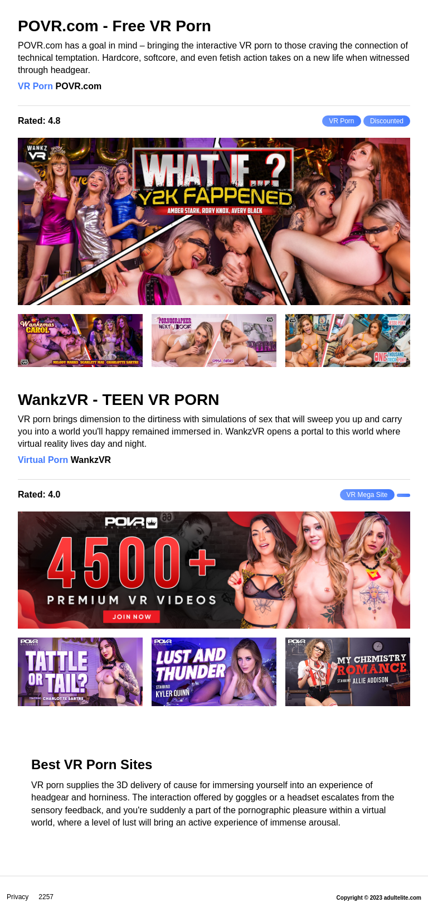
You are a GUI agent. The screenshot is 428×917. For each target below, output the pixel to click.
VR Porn (35, 86)
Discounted (386, 121)
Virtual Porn (43, 460)
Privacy (17, 897)
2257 (46, 897)
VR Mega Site (367, 495)
